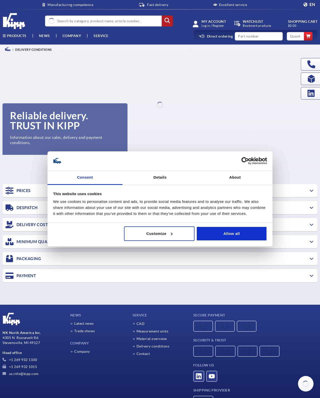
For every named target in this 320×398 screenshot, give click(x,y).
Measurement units (152, 331)
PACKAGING (23, 259)
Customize (159, 233)
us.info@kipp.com (20, 374)
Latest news (84, 323)
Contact (143, 354)
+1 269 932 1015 (19, 367)
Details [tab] (160, 177)
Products (14, 36)
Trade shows (84, 331)
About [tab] (235, 177)
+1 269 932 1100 (19, 360)
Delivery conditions (153, 346)
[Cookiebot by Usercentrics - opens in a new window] (245, 161)
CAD (140, 324)
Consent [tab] (85, 177)
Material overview (151, 339)
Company (71, 36)
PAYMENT (21, 276)
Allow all (232, 233)
